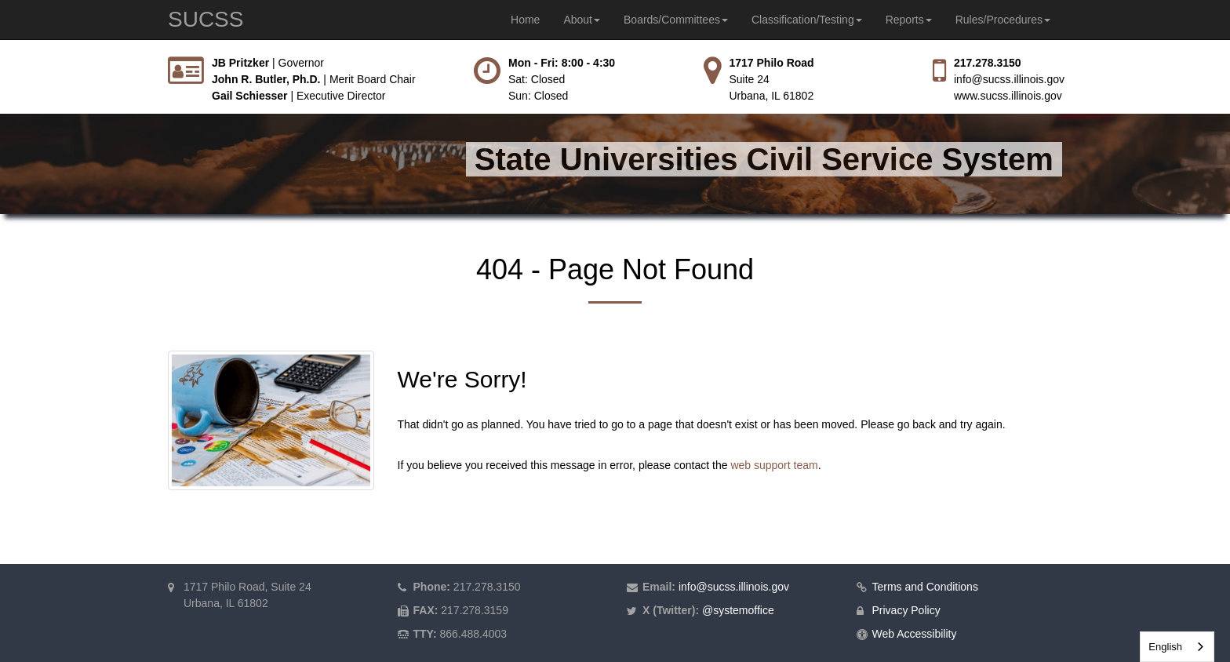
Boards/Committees (676, 19)
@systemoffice (738, 610)
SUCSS (205, 19)
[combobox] (1177, 646)
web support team (773, 465)
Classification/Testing (806, 19)
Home (525, 19)
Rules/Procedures (1002, 19)
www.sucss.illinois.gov (1008, 95)
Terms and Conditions (925, 586)
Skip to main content (0, 55)
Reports (909, 19)
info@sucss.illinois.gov (1009, 79)
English (1165, 647)
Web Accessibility (914, 633)
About (581, 19)
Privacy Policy (906, 610)
